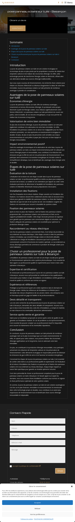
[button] (72, 486)
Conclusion (15, 60)
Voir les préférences (37, 514)
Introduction (15, 46)
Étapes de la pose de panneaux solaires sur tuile (27, 52)
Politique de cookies (27, 519)
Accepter (37, 503)
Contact (17, 28)
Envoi (60, 470)
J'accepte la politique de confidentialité (25, 466)
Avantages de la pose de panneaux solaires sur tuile (29, 49)
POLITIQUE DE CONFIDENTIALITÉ (43, 519)
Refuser (37, 508)
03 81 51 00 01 (45, 482)
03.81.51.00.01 (9, 3)
